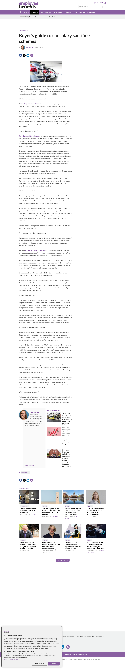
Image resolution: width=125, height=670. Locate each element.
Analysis (90, 506)
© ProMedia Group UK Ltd (80, 654)
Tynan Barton (29, 47)
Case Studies (24, 506)
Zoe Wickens (34, 515)
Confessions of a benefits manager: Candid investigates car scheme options (73, 545)
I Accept (54, 663)
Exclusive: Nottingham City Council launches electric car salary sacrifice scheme (73, 511)
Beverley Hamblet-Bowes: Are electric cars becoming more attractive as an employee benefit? (51, 546)
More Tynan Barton (53, 410)
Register (95, 2)
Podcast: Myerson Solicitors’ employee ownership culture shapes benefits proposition (67, 458)
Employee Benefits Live (35, 17)
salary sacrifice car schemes (35, 250)
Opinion (67, 540)
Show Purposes (39, 663)
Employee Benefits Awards (51, 17)
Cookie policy (67, 654)
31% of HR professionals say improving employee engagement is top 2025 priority (51, 511)
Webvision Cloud (66, 665)
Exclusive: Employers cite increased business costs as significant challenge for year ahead (66, 437)
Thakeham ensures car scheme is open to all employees (28, 510)
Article (45, 506)
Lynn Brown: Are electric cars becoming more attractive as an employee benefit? (95, 511)
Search (104, 6)
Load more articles (62, 560)
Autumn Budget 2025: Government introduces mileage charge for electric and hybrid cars (95, 545)
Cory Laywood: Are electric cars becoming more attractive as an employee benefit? (28, 545)
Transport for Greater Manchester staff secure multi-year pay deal (67, 419)
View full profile (29, 465)
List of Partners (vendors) (11, 659)
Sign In (101, 2)
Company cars (23, 30)
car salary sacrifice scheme (29, 104)
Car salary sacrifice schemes (29, 136)
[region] (31, 646)
